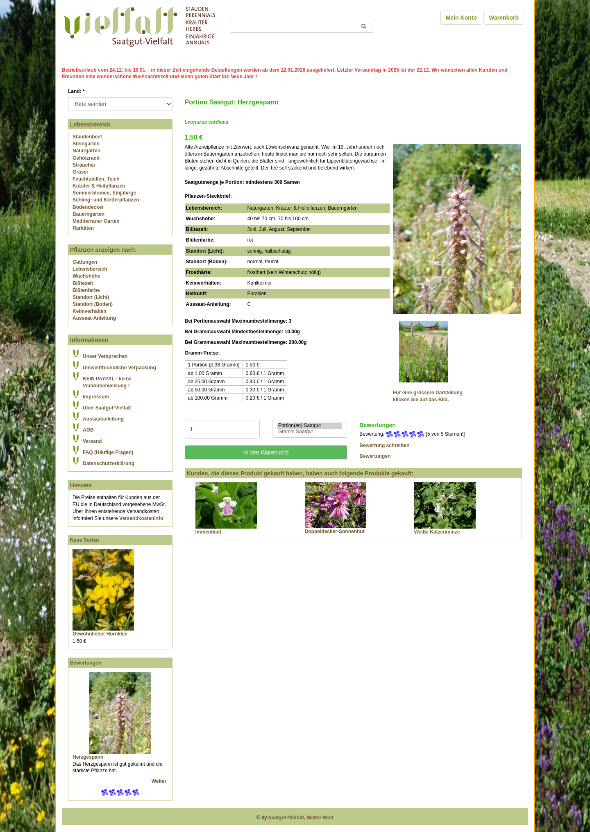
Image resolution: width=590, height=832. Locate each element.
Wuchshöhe (86, 276)
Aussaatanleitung (103, 419)
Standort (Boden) (93, 304)
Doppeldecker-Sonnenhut (335, 531)
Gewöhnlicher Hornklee (100, 634)
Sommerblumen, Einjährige (104, 193)
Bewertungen (85, 663)
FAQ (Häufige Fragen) (108, 452)
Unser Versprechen (105, 356)
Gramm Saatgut (309, 432)
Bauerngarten (88, 214)
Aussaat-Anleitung (94, 318)
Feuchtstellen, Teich (96, 179)
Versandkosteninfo (141, 518)
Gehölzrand (86, 158)
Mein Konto (461, 17)
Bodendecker (88, 207)
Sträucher (84, 165)
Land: (76, 91)
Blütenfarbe (86, 290)
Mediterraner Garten (96, 221)
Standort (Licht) (91, 297)
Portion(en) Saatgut (309, 426)
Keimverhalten (90, 311)
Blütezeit (83, 283)
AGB (88, 430)
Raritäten (83, 228)
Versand (92, 441)
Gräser (80, 172)
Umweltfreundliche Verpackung (119, 368)
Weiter (160, 781)
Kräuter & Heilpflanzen (99, 186)
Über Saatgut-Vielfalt (107, 408)
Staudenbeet (87, 137)
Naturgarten (86, 151)
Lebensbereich (90, 269)
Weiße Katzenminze (437, 532)
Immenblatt (208, 532)
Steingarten (86, 144)
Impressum (96, 397)
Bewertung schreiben (384, 445)
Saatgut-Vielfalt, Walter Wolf (301, 818)
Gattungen (85, 262)
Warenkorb (504, 17)
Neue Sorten (84, 540)
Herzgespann (88, 757)
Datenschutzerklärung (108, 463)
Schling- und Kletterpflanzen (106, 200)
